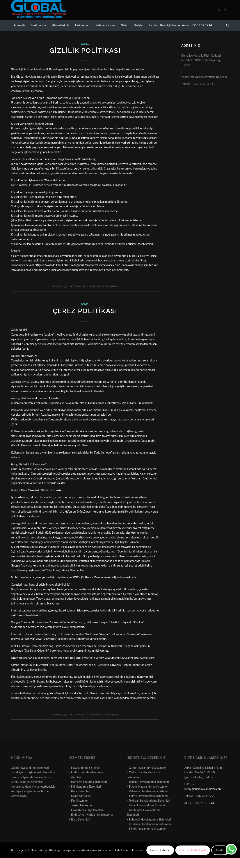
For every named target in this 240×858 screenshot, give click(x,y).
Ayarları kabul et (160, 850)
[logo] (38, 10)
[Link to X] (219, 10)
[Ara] (226, 25)
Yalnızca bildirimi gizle (193, 850)
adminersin (112, 286)
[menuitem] (19, 25)
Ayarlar (219, 850)
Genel (85, 43)
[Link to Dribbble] (225, 10)
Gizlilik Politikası (85, 50)
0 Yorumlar (77, 286)
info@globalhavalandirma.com (208, 77)
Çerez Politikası (85, 311)
